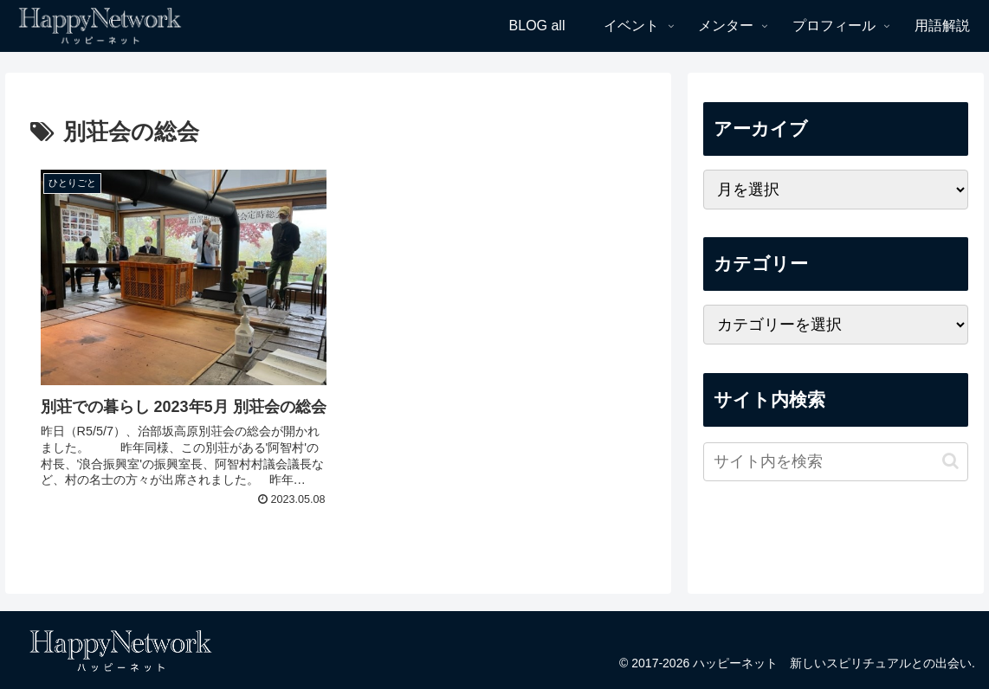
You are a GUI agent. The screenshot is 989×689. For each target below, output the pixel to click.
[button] (950, 461)
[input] (835, 461)
